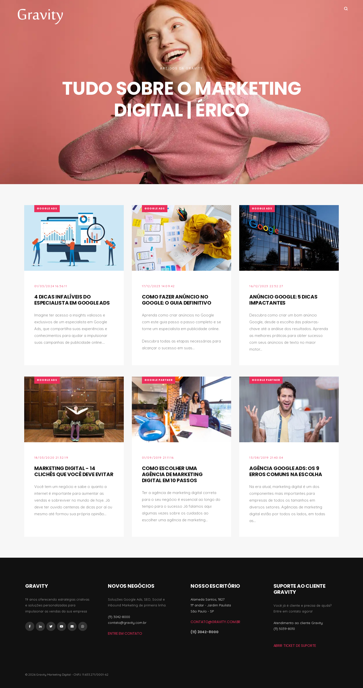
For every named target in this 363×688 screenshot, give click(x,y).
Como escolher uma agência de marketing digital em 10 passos (172, 474)
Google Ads (47, 208)
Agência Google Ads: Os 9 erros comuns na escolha (285, 471)
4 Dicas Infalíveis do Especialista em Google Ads (72, 299)
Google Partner (158, 380)
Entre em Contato (125, 633)
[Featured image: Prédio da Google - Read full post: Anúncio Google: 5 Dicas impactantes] (289, 238)
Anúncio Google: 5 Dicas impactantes (283, 299)
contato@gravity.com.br (215, 621)
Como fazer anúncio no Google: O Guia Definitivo (176, 299)
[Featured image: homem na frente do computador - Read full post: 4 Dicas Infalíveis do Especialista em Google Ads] (74, 238)
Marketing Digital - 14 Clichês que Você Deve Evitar (73, 471)
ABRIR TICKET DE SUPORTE (295, 645)
